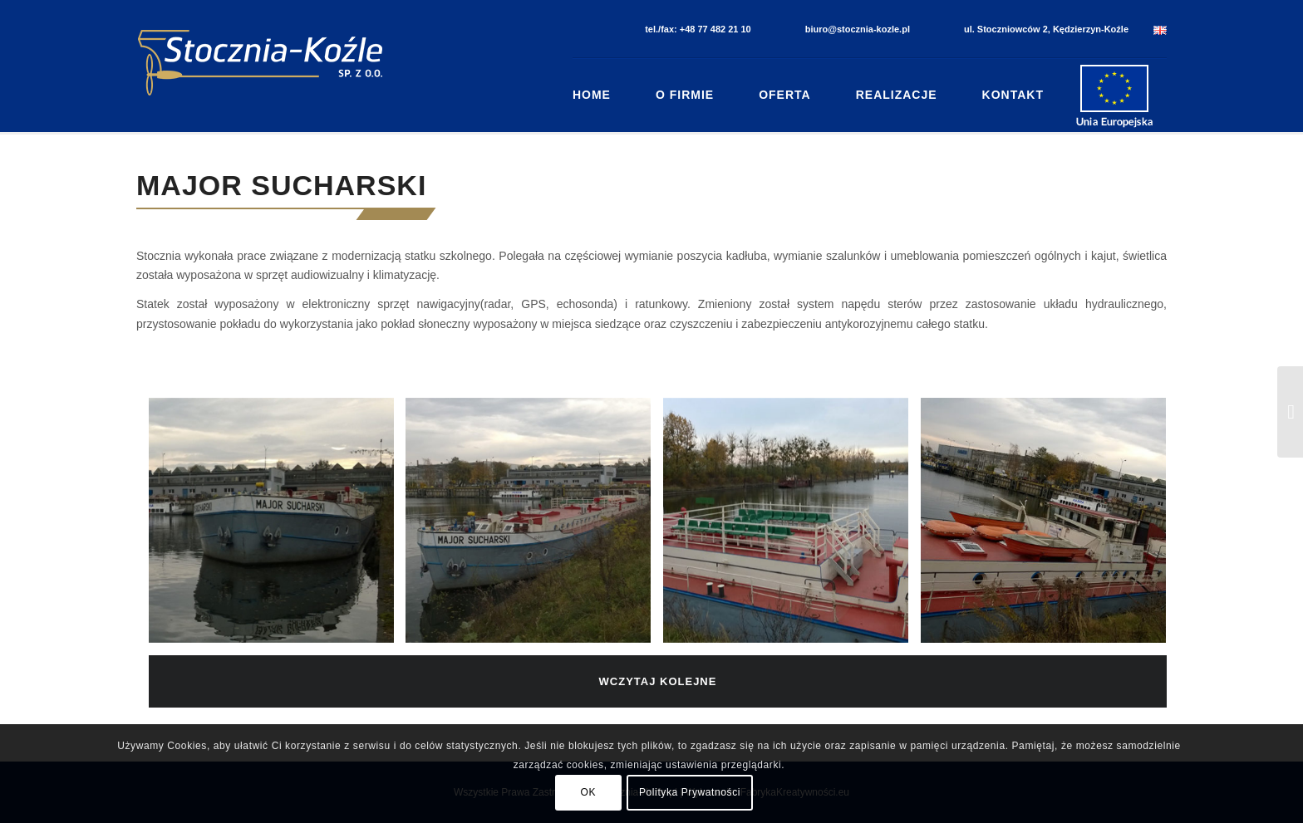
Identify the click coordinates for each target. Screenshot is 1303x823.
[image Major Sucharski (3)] (792, 526)
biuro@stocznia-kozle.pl (857, 29)
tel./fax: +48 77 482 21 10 (698, 29)
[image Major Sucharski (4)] (1049, 526)
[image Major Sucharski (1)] (277, 526)
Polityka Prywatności (689, 792)
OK (589, 792)
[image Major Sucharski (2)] (534, 526)
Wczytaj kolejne (658, 681)
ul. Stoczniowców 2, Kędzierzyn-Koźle (1046, 29)
